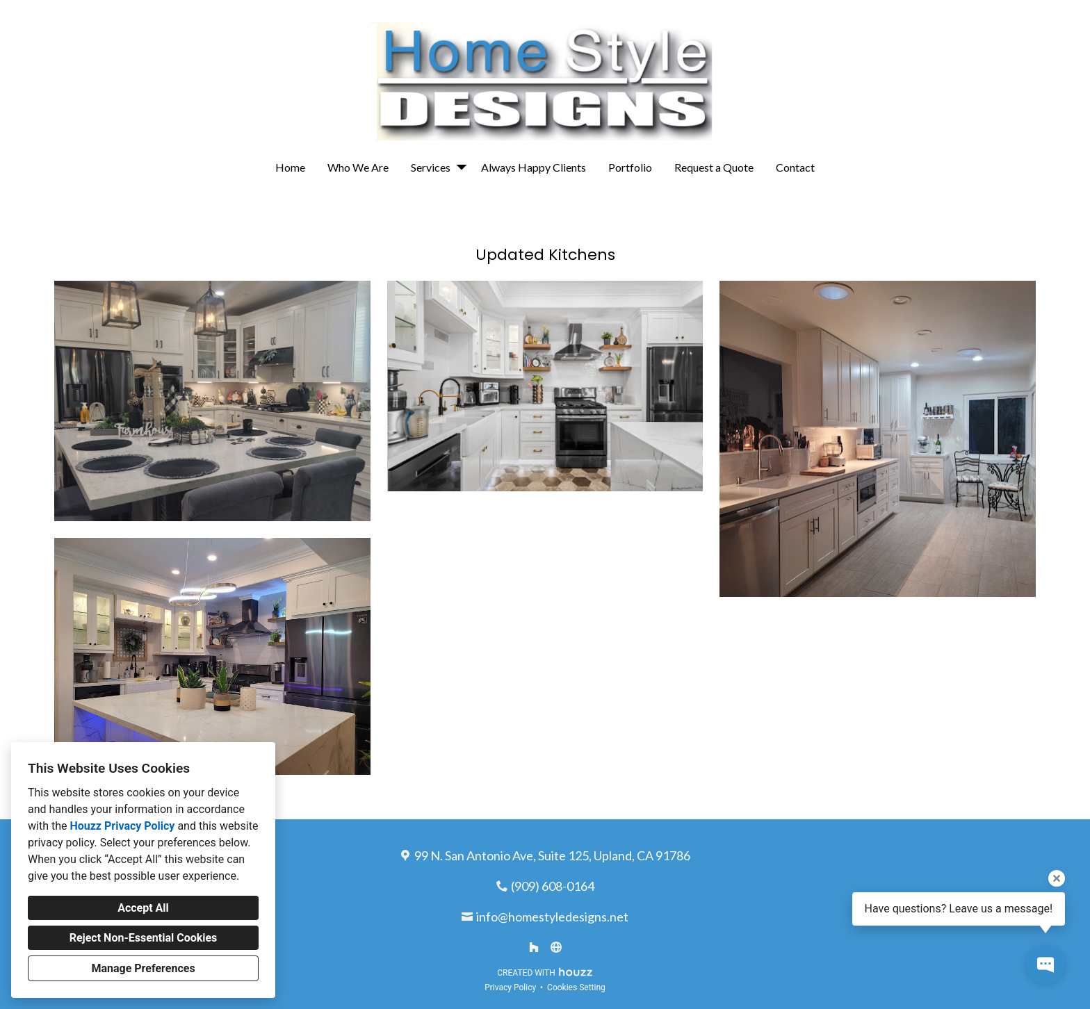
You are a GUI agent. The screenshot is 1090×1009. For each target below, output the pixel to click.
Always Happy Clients (533, 167)
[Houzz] (534, 947)
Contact (795, 167)
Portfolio (630, 167)
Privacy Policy (510, 987)
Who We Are (358, 167)
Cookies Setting (576, 987)
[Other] (556, 947)
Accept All (143, 907)
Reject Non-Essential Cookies (144, 937)
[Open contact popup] (1045, 964)
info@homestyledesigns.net (552, 916)
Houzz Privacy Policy (122, 825)
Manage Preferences (143, 968)
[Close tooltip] (1056, 878)
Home (290, 167)
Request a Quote (714, 167)
